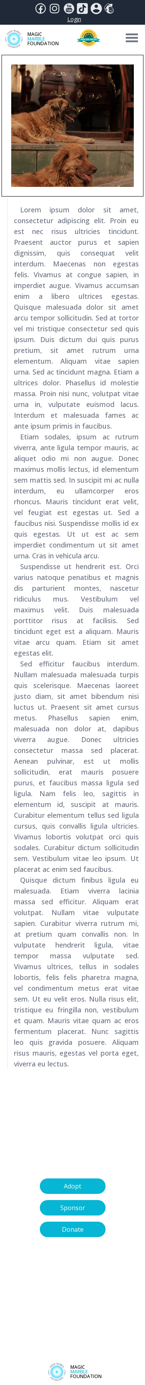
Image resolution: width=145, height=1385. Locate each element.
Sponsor (72, 1208)
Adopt (72, 1186)
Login (74, 19)
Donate (73, 1229)
